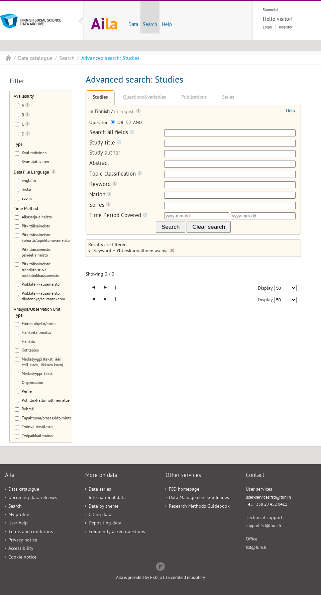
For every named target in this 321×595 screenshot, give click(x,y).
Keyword (103, 185)
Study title (105, 143)
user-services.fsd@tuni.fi (268, 497)
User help (18, 523)
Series (228, 98)
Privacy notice (22, 540)
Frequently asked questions (117, 532)
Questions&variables (144, 98)
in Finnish (100, 112)
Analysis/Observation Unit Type (37, 312)
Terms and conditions (30, 532)
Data (133, 25)
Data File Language (31, 172)
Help (167, 25)
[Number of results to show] (285, 288)
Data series (100, 490)
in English (125, 112)
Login (267, 27)
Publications (194, 98)
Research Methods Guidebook (199, 507)
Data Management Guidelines (199, 498)
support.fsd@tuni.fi (263, 526)
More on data (101, 476)
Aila (8, 58)
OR (118, 123)
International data (107, 498)
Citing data (100, 515)
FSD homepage (184, 490)
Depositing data (105, 523)
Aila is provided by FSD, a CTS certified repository (160, 578)
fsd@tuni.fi (256, 548)
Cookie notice (22, 558)
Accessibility (20, 549)
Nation (100, 195)
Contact (255, 476)
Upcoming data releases (32, 498)
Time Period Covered (118, 216)
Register (286, 27)
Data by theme (103, 507)
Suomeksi (270, 10)
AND (134, 123)
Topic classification (115, 174)
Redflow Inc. (160, 566)
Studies (100, 98)
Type (18, 144)
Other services (183, 476)
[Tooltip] (27, 106)
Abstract (99, 164)
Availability (24, 96)
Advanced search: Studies (110, 59)
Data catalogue (35, 59)
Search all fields (111, 133)
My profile (18, 515)
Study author (104, 154)
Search (150, 25)
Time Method (26, 209)
